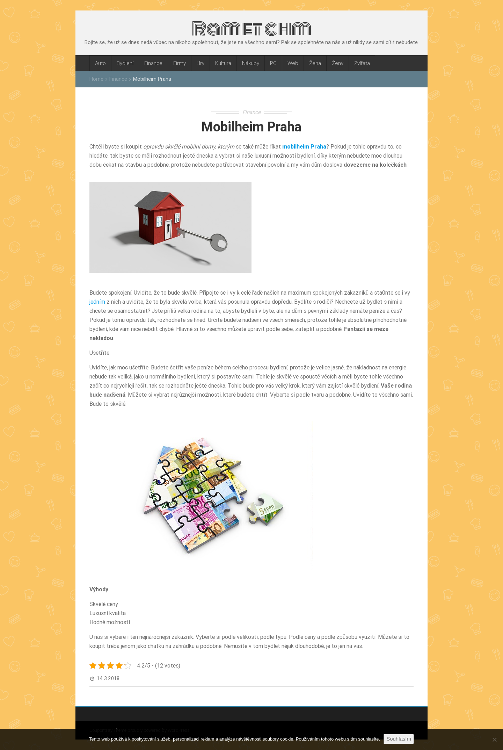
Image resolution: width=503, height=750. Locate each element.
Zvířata (362, 63)
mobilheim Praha (304, 146)
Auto (100, 63)
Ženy (337, 63)
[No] (494, 739)
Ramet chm (252, 28)
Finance (153, 63)
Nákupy (250, 63)
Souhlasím (398, 739)
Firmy (179, 63)
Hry (200, 63)
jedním (97, 301)
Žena (315, 63)
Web (292, 63)
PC (273, 63)
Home (96, 78)
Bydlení (125, 63)
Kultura (223, 63)
